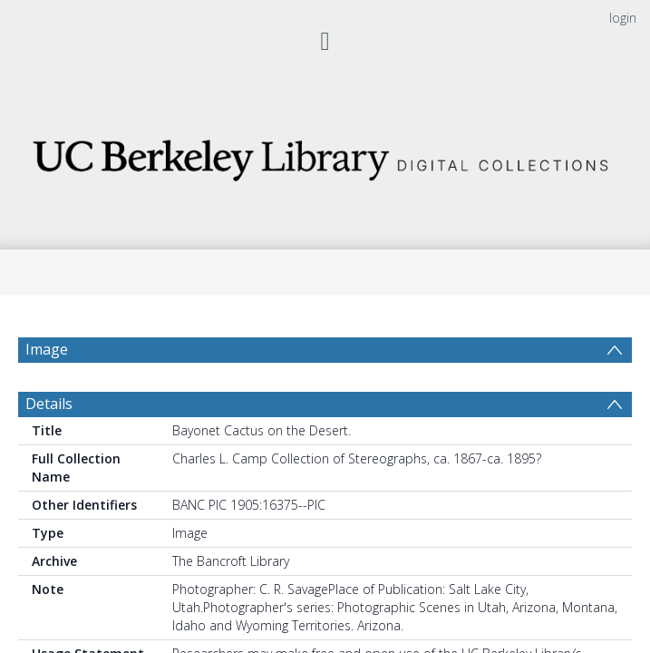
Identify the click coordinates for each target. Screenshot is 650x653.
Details (49, 413)
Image (46, 349)
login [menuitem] (622, 17)
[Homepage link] (325, 154)
